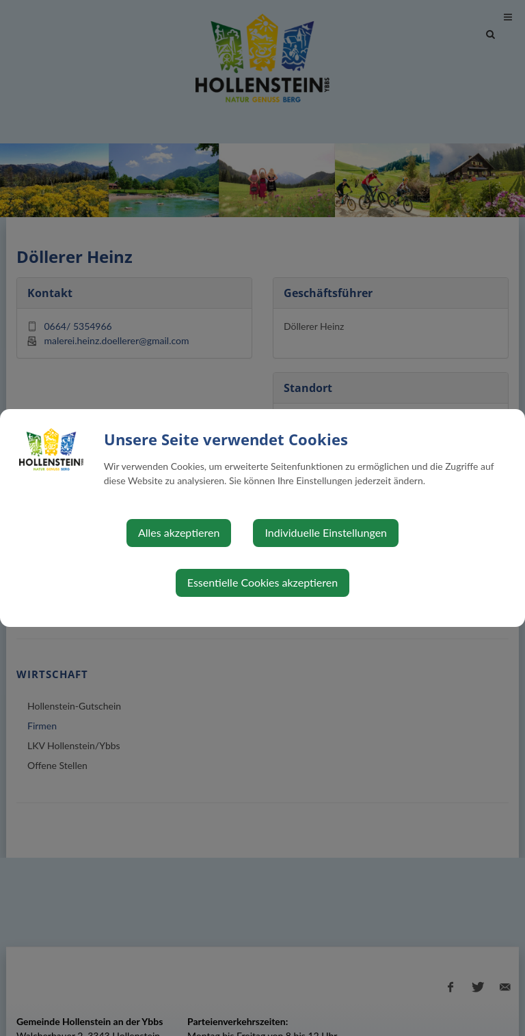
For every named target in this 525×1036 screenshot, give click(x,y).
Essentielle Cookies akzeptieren (262, 582)
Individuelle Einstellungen (326, 532)
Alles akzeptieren (178, 532)
